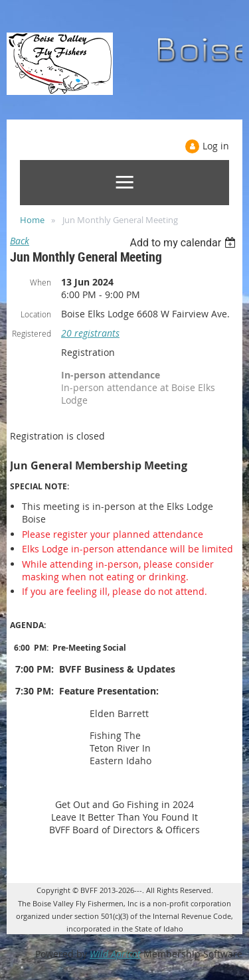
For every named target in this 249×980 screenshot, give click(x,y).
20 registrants (90, 333)
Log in (216, 145)
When (40, 282)
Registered (31, 333)
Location (36, 314)
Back (19, 240)
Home (32, 220)
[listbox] (184, 242)
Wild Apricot (115, 953)
